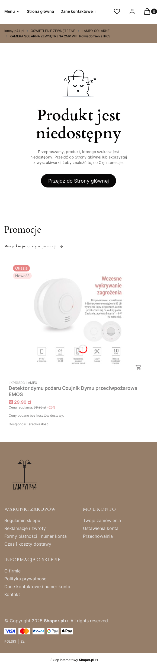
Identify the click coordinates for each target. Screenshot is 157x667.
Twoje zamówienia (102, 520)
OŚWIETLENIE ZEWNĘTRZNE (53, 31)
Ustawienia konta (100, 528)
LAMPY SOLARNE (96, 31)
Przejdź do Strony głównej (78, 181)
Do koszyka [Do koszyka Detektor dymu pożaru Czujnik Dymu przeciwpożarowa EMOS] (138, 367)
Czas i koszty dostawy (27, 544)
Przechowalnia (98, 536)
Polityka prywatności (25, 578)
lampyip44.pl (14, 31)
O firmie (12, 571)
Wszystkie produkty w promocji (33, 246)
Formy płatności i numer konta (35, 536)
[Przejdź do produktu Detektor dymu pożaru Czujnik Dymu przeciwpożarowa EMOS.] (78, 319)
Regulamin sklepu (22, 520)
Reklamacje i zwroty (25, 528)
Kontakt (12, 594)
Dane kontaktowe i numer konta (37, 586)
